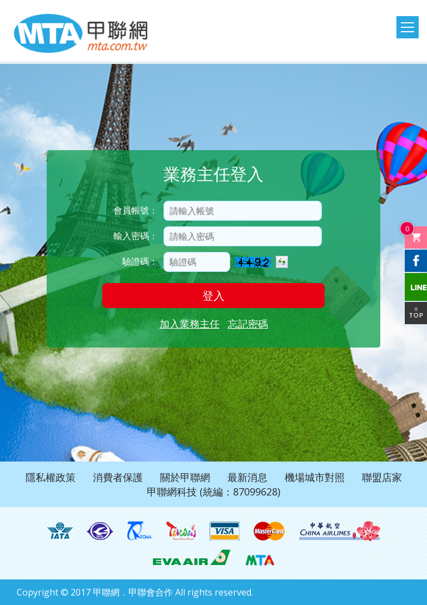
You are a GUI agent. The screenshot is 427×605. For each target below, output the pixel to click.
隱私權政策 (51, 477)
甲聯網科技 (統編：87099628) (213, 491)
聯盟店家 (382, 477)
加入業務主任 (190, 323)
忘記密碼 (248, 323)
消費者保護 (118, 477)
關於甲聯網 (185, 477)
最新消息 (247, 477)
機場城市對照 (315, 477)
